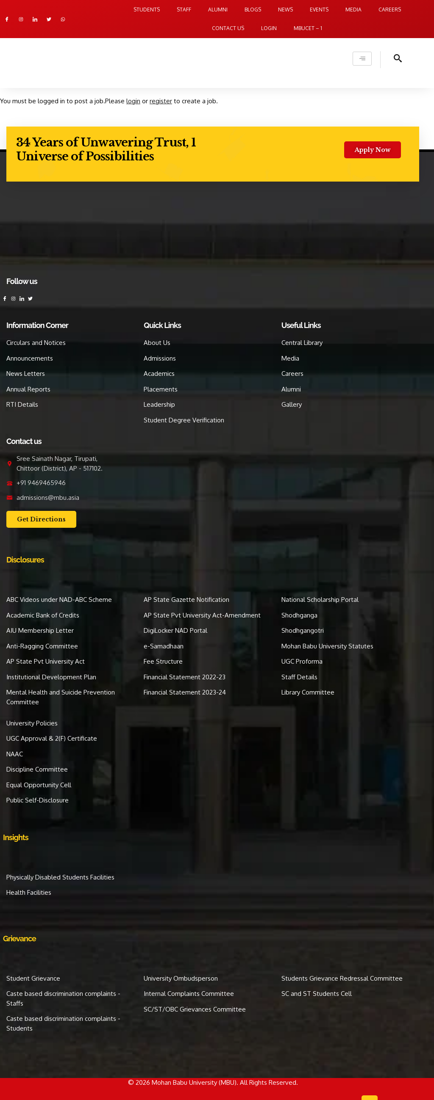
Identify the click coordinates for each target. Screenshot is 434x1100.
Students (147, 9)
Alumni (218, 9)
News (285, 9)
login (133, 101)
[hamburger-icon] (362, 59)
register (161, 101)
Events (319, 9)
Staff (184, 9)
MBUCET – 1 (308, 28)
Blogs (253, 9)
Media (353, 9)
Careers (389, 9)
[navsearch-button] (391, 59)
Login (269, 28)
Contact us (228, 28)
